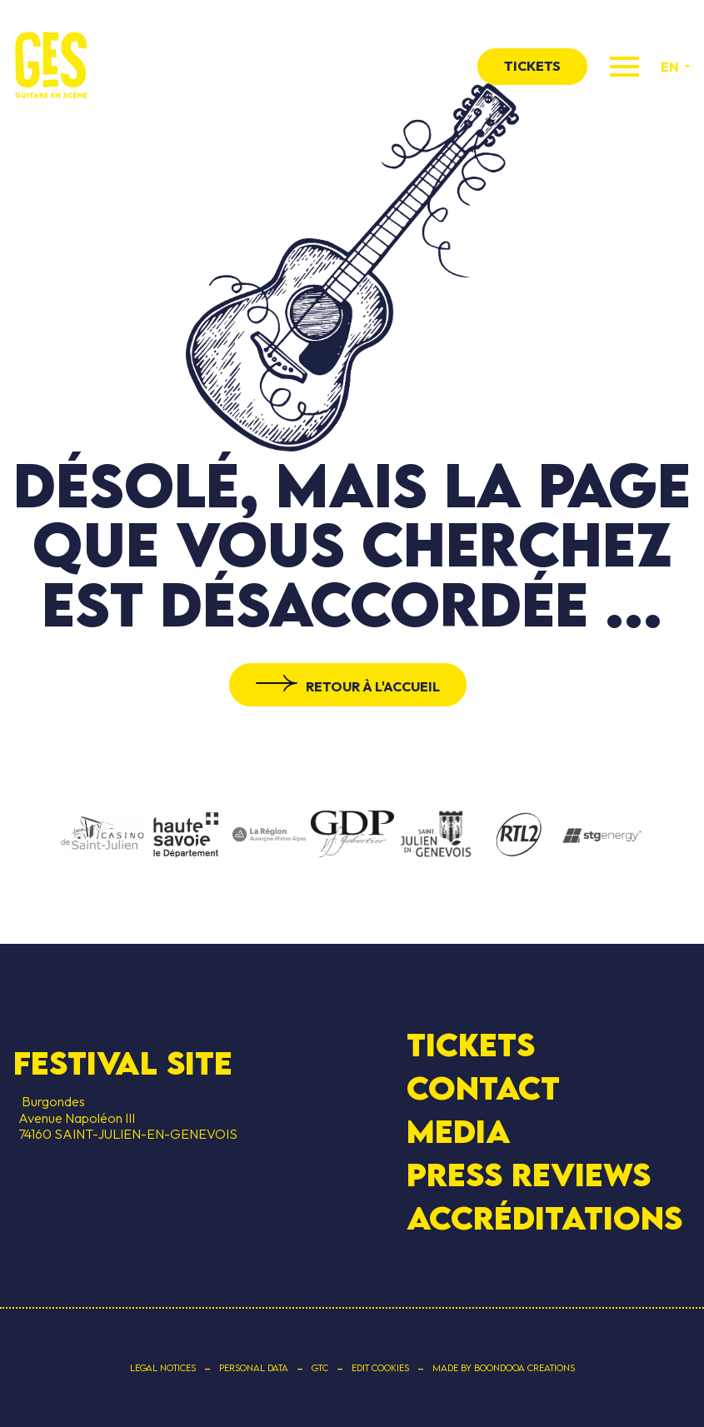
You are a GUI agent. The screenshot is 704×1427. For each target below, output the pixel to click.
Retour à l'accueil (373, 686)
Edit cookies (380, 1368)
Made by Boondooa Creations (503, 1368)
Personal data (253, 1368)
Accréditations (544, 1217)
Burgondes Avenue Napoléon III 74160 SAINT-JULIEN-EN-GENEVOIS (125, 1117)
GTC (320, 1368)
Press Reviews (529, 1174)
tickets (532, 65)
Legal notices (163, 1368)
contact (483, 1087)
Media (459, 1131)
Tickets (471, 1044)
